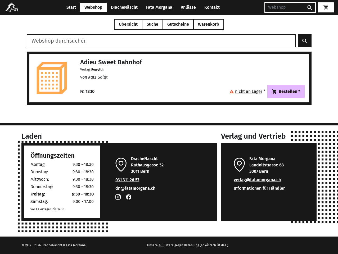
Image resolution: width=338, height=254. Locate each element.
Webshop (93, 7)
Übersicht (128, 24)
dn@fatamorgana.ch (135, 188)
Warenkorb (208, 24)
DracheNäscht (124, 7)
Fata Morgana (159, 7)
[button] (247, 91)
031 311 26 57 (127, 179)
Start (71, 7)
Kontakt (212, 7)
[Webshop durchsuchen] (161, 40)
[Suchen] (284, 7)
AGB (161, 245)
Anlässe (188, 7)
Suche (152, 24)
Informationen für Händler (259, 188)
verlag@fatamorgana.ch (257, 179)
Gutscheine (178, 24)
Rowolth (97, 69)
